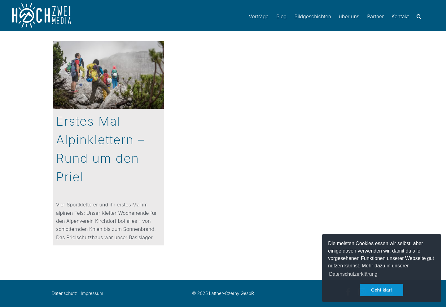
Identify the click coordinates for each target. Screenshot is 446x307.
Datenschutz (64, 293)
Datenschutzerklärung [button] (353, 274)
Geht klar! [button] (381, 290)
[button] (419, 15)
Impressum (92, 293)
